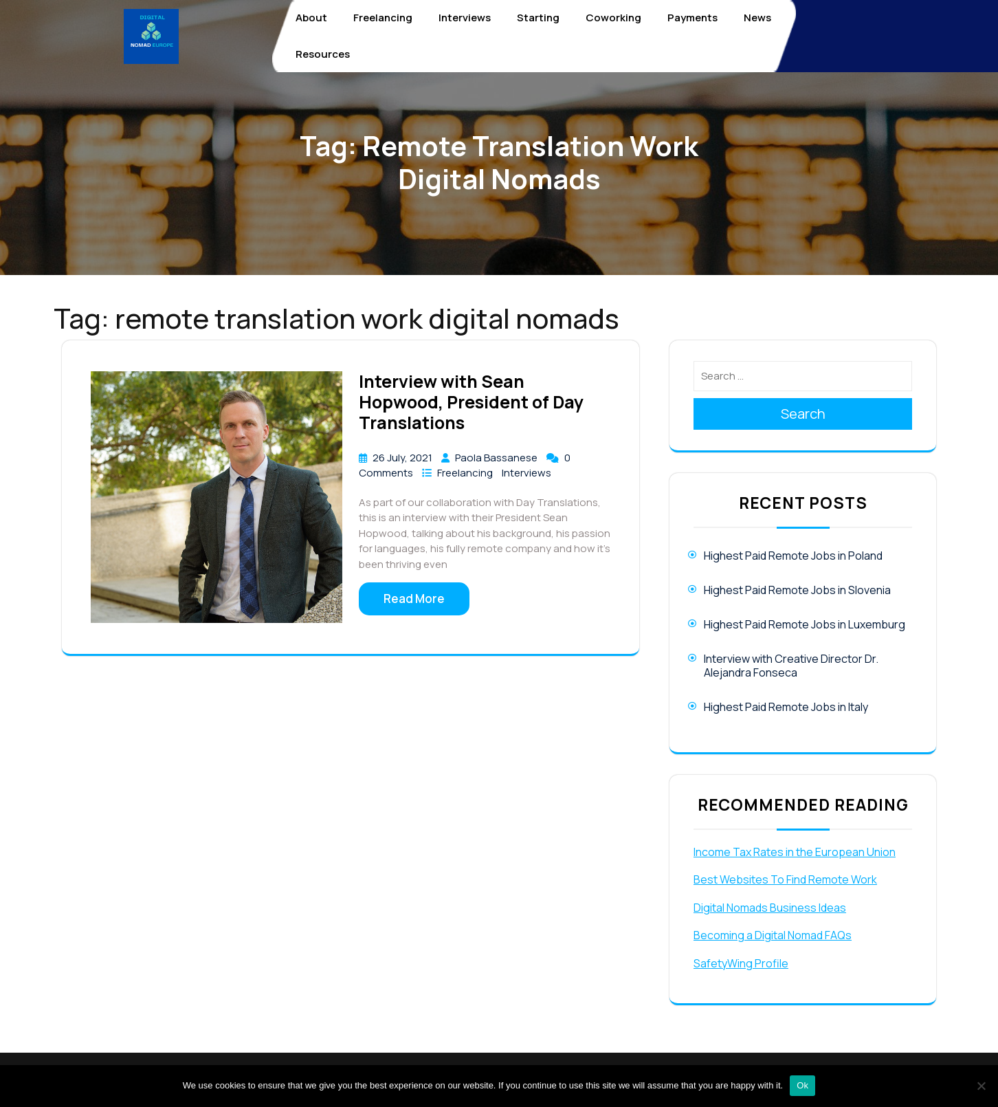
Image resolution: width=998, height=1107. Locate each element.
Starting (538, 17)
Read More (414, 598)
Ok (802, 1085)
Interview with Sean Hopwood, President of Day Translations (471, 402)
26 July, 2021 (403, 457)
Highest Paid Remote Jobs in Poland (793, 555)
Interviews (465, 17)
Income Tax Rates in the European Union (795, 851)
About (311, 17)
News (757, 17)
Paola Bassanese (497, 457)
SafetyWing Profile (741, 963)
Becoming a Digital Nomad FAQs (773, 935)
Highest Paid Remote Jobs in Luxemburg (804, 624)
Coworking (613, 17)
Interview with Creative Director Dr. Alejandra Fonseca (791, 665)
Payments (692, 17)
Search (803, 413)
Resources (323, 54)
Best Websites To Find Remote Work (785, 879)
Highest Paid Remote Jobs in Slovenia (797, 590)
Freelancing (382, 17)
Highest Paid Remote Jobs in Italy (786, 706)
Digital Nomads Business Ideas (770, 907)
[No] (981, 1086)
